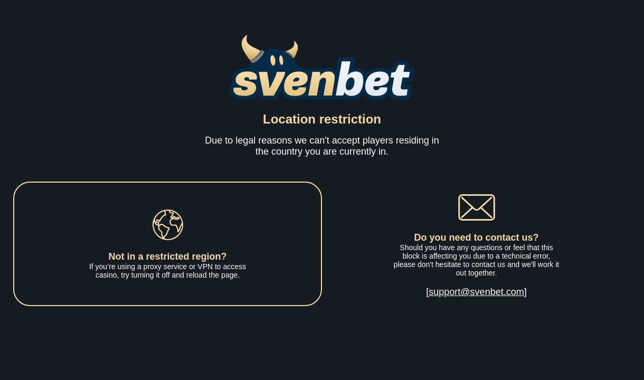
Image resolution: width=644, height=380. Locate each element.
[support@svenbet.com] (476, 292)
